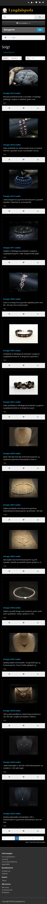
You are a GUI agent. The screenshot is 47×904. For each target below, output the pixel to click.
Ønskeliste (5, 892)
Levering (5, 859)
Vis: (28, 58)
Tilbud (4, 881)
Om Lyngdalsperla (8, 857)
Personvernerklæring (9, 862)
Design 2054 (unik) (12, 607)
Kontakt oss (6, 871)
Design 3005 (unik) (12, 299)
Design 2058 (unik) (12, 453)
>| (41, 838)
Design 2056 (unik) (12, 556)
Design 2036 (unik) (12, 762)
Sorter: (5, 58)
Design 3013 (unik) (12, 196)
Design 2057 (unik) (12, 505)
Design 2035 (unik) (12, 813)
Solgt (13, 37)
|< (4, 838)
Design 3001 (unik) (12, 402)
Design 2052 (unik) (12, 659)
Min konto (5, 887)
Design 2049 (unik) (12, 710)
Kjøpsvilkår (6, 864)
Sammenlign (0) (9, 52)
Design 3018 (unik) (12, 144)
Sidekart (5, 874)
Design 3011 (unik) (12, 247)
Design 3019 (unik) (12, 93)
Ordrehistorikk (7, 890)
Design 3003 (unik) (12, 350)
